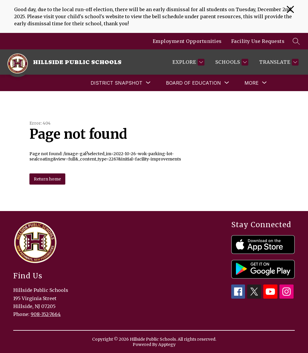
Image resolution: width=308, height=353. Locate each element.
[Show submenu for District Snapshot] (116, 82)
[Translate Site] (278, 62)
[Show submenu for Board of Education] (193, 82)
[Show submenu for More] (251, 82)
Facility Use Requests (258, 41)
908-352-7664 (46, 314)
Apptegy (167, 344)
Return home (47, 179)
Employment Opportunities (187, 41)
